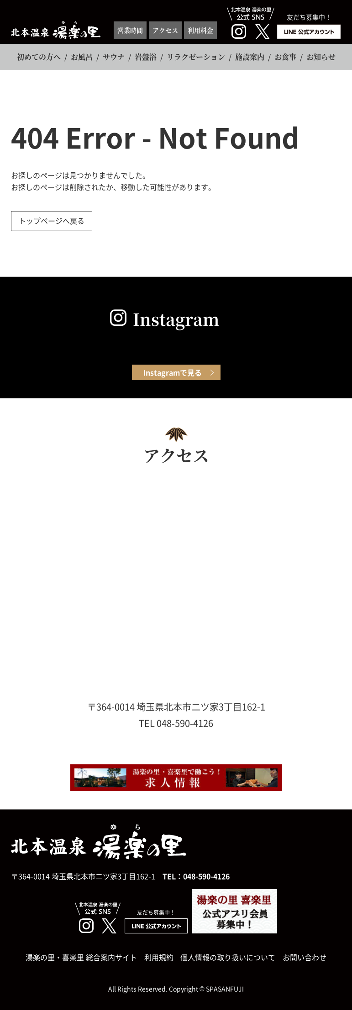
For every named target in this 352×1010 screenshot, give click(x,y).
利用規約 (158, 957)
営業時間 (130, 30)
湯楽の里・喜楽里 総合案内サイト (81, 957)
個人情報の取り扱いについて (227, 957)
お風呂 (82, 57)
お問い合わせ (304, 957)
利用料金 (200, 30)
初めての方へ (39, 57)
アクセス (165, 30)
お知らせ (321, 57)
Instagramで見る (172, 372)
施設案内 (249, 57)
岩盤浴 (146, 57)
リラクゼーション (196, 57)
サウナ (114, 57)
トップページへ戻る (51, 220)
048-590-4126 (206, 876)
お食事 (285, 57)
